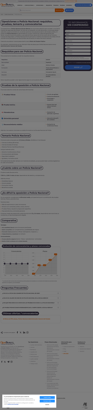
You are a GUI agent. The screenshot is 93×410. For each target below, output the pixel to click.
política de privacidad (13, 404)
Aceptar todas (47, 397)
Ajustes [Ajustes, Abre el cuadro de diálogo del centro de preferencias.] (47, 404)
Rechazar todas (47, 401)
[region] (29, 401)
